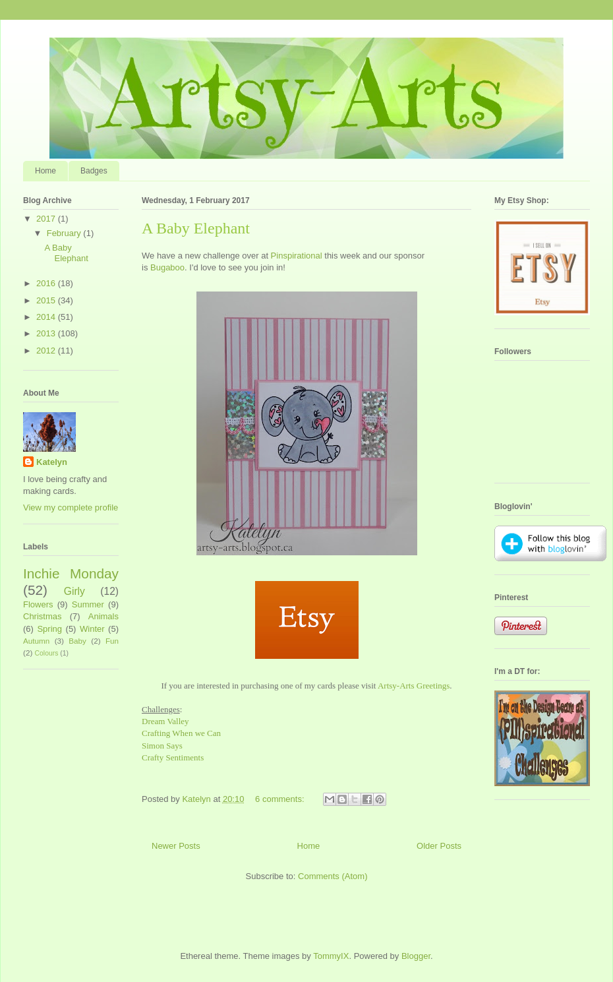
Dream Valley (165, 721)
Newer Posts (176, 846)
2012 (47, 350)
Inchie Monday (71, 573)
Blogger (415, 956)
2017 (47, 219)
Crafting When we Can (181, 733)
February (65, 233)
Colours (47, 653)
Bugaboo (167, 267)
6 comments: (280, 799)
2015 (47, 300)
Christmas (42, 616)
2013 (47, 333)
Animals (103, 616)
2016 (47, 283)
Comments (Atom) (332, 876)
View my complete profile (70, 507)
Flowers (38, 604)
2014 (47, 317)
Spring (49, 629)
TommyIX (331, 956)
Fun (112, 640)
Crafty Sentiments (173, 757)
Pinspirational (296, 256)
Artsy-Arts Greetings (414, 685)
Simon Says (162, 746)
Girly (74, 591)
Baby (77, 640)
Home (45, 170)
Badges (93, 170)
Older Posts (439, 846)
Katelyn (51, 462)
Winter (92, 629)
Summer (88, 604)
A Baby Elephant (196, 228)
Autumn (36, 640)
